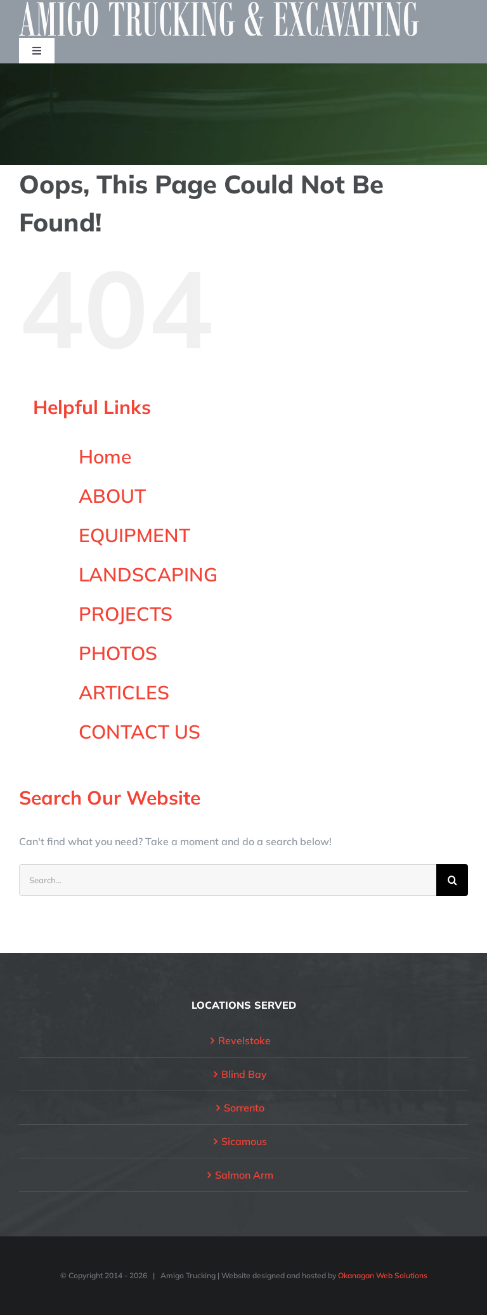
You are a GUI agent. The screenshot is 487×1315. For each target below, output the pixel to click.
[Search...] (227, 880)
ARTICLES (124, 692)
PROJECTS (125, 614)
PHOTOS (118, 653)
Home (105, 456)
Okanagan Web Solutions (382, 1275)
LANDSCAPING (148, 574)
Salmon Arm (244, 1175)
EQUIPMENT (134, 535)
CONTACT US (139, 732)
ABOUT (112, 496)
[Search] (452, 880)
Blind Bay (244, 1074)
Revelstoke (244, 1040)
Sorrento (244, 1107)
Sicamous (244, 1141)
